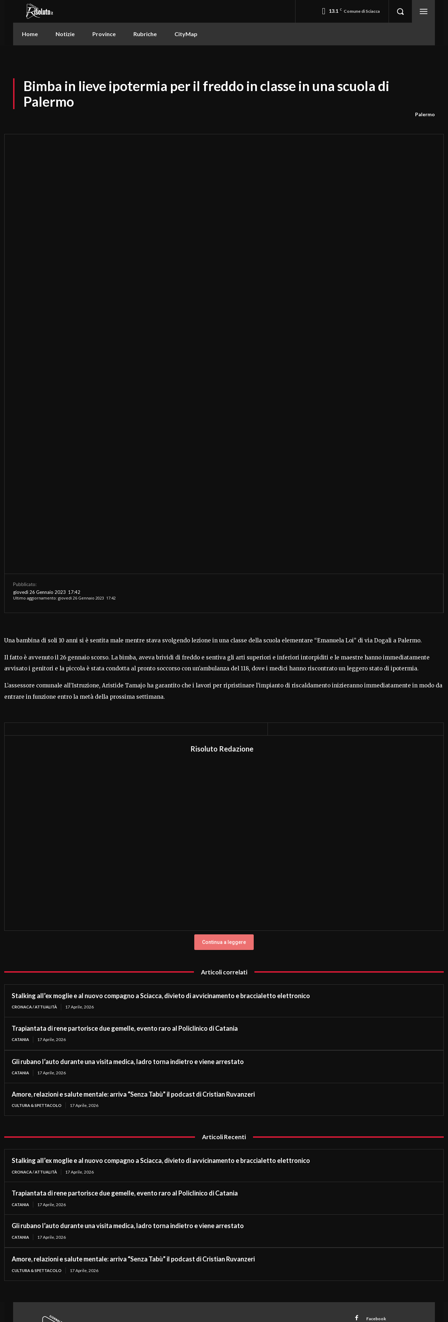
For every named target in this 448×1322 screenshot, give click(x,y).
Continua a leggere (224, 741)
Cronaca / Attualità (37, 806)
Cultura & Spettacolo (39, 905)
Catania (21, 838)
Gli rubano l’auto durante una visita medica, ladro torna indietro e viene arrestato (128, 861)
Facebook (378, 1121)
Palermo (425, 114)
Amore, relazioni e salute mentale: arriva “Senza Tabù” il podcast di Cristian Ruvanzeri (134, 894)
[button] (400, 11)
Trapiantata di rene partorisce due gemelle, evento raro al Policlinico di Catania (125, 827)
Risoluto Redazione (221, 547)
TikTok (375, 1147)
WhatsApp (379, 1160)
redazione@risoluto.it (263, 1149)
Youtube (376, 1173)
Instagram (378, 1134)
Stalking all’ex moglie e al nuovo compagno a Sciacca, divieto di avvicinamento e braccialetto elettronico (161, 794)
